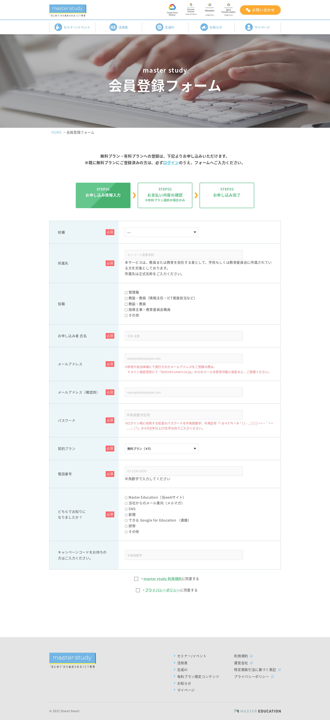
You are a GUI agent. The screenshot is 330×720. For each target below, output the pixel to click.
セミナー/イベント (72, 27)
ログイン (171, 162)
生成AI (165, 27)
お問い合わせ (263, 9)
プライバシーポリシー (162, 589)
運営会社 (241, 662)
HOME (56, 132)
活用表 (118, 27)
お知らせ (211, 27)
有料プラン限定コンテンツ (198, 676)
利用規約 (241, 655)
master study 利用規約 (163, 578)
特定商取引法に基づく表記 (255, 669)
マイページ (257, 27)
